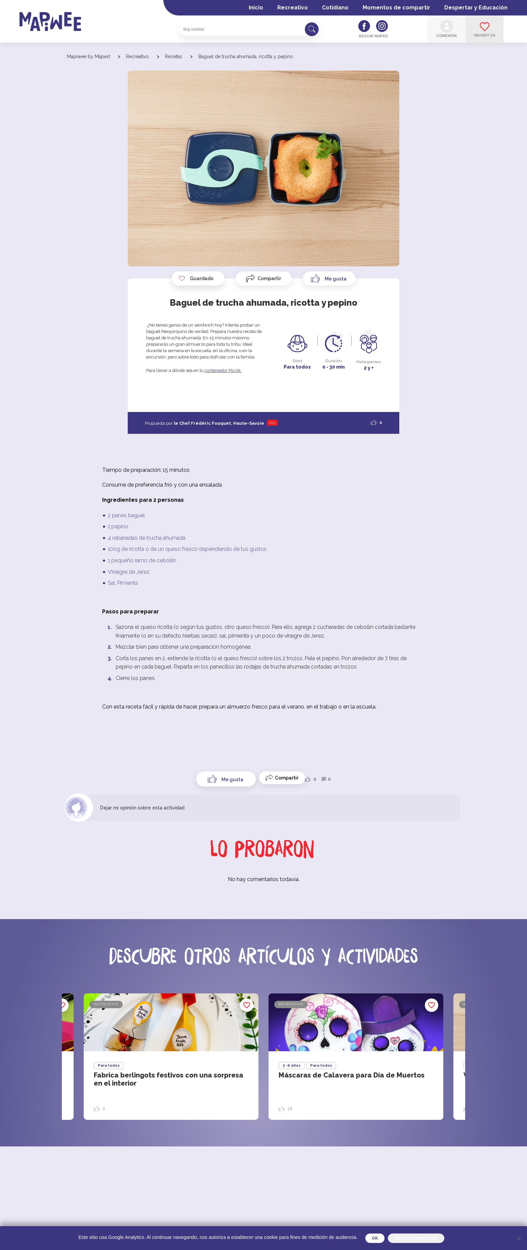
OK (375, 1238)
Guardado (195, 278)
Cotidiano (335, 7)
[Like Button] (329, 278)
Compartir (269, 278)
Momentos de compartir (396, 7)
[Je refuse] (518, 1238)
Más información (416, 1238)
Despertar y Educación (476, 7)
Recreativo (292, 7)
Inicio (256, 7)
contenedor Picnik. (223, 370)
